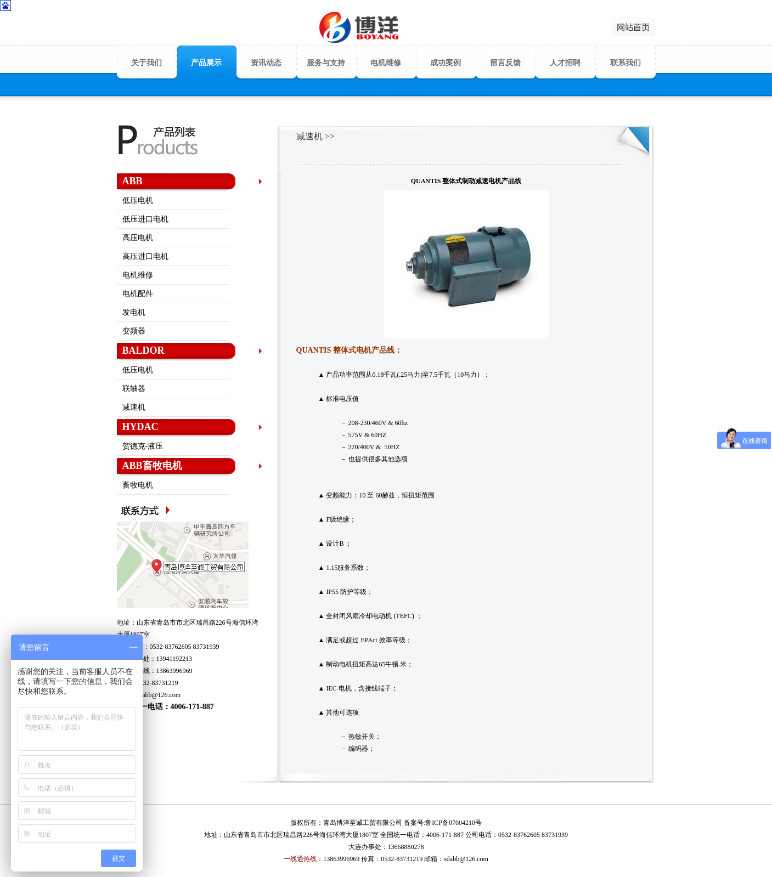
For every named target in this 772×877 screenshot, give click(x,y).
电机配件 (137, 294)
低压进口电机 (145, 219)
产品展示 (206, 63)
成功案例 (445, 63)
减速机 (133, 407)
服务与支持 (326, 63)
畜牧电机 (137, 485)
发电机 (133, 312)
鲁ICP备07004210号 (453, 823)
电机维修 (385, 63)
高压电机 (137, 238)
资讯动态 (266, 63)
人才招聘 (565, 63)
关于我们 (146, 63)
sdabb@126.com (159, 695)
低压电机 (137, 200)
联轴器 (133, 388)
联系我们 (625, 63)
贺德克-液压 (143, 446)
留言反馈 (505, 63)
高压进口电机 (145, 256)
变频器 (133, 331)
